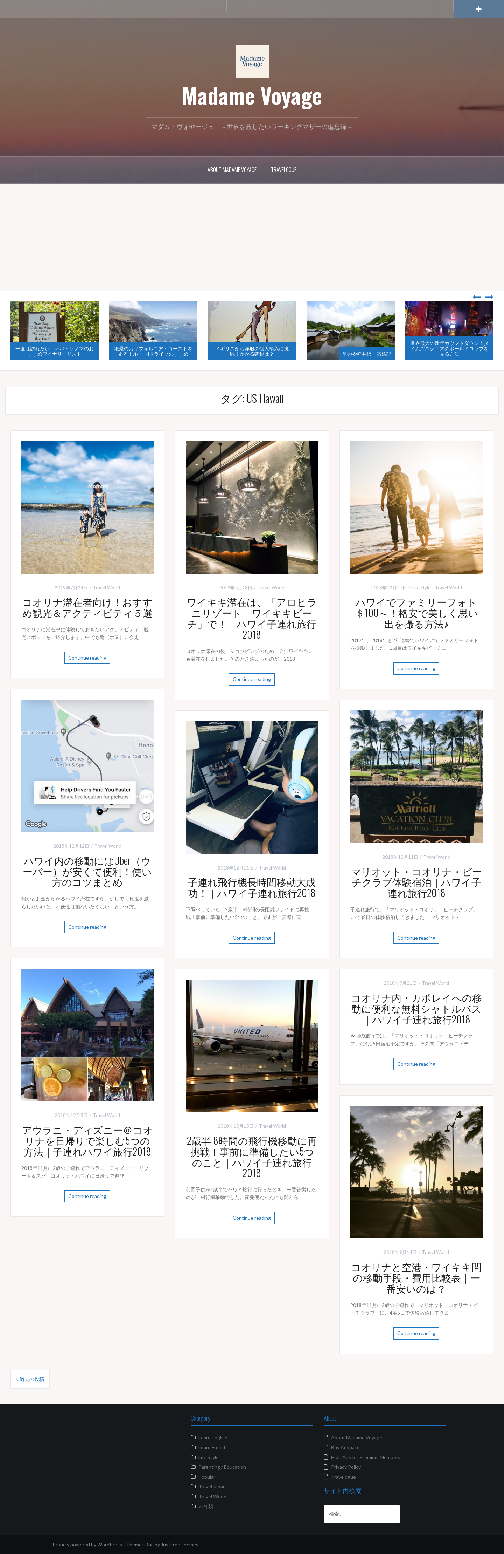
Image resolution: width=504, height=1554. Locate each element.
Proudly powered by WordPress (87, 1544)
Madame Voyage (252, 95)
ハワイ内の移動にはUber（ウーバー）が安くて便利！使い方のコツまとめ (87, 871)
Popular (206, 1477)
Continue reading (87, 658)
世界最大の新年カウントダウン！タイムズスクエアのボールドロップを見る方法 (449, 348)
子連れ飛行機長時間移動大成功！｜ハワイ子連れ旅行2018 (252, 887)
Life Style (421, 588)
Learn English (212, 1437)
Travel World (106, 588)
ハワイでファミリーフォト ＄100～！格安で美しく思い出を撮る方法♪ (421, 612)
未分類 (205, 1506)
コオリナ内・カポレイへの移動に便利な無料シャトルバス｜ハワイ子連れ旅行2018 (416, 1008)
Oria (149, 1544)
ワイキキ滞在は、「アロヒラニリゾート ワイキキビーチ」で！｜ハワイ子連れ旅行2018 (252, 617)
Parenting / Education (222, 1467)
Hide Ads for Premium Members (365, 1457)
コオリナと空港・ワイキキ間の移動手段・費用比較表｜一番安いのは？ (416, 1277)
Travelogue (283, 169)
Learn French (212, 1447)
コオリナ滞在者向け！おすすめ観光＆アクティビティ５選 (87, 607)
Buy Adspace (345, 1447)
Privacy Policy (346, 1467)
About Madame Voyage (232, 169)
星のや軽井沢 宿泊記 (366, 353)
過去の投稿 (32, 1379)
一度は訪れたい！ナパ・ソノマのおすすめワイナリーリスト (54, 351)
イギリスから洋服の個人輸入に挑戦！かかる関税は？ (252, 351)
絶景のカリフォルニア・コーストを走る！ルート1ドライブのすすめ (153, 351)
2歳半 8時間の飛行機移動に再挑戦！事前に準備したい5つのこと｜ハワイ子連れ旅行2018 (252, 1156)
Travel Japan (212, 1487)
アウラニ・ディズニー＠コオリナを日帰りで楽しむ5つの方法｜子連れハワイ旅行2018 (87, 1140)
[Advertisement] (252, 238)
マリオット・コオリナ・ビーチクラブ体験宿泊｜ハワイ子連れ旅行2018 (416, 882)
